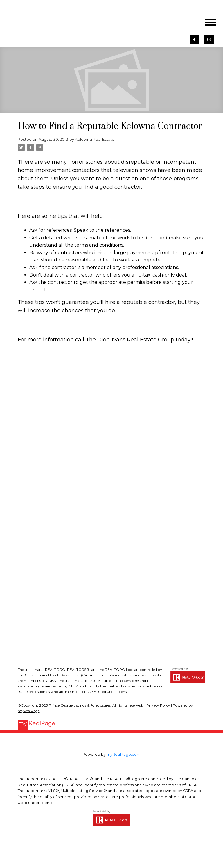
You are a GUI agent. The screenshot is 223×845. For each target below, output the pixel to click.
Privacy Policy (158, 705)
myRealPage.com (124, 754)
